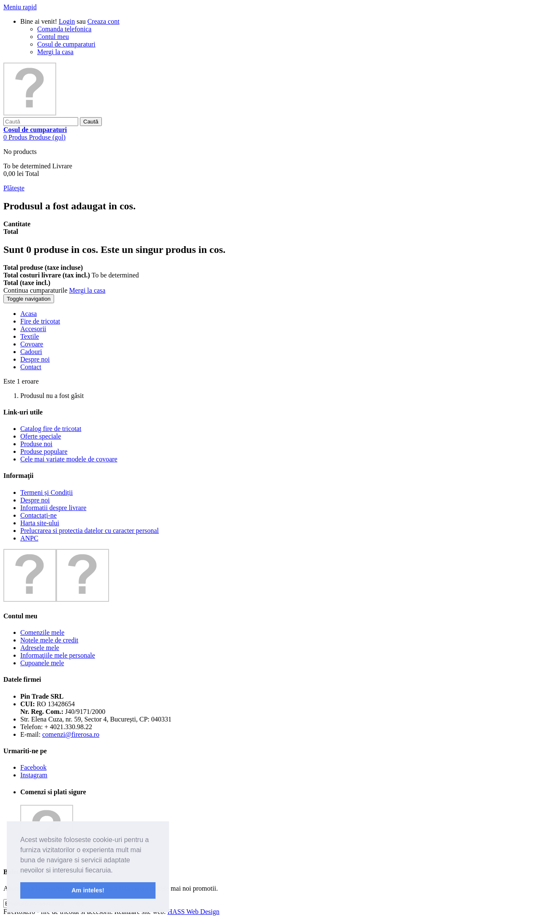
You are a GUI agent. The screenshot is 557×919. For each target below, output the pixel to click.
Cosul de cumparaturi (66, 44)
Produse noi (36, 443)
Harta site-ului (39, 523)
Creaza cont (103, 21)
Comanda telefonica (64, 29)
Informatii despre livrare (53, 507)
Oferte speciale (40, 436)
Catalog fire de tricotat (50, 428)
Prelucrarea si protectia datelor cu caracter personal (89, 530)
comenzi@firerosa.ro (70, 734)
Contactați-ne (38, 515)
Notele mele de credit (49, 640)
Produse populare (44, 451)
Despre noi (35, 500)
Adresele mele (39, 647)
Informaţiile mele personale (57, 655)
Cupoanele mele (42, 663)
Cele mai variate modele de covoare (68, 459)
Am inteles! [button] (87, 890)
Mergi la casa (55, 51)
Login (67, 21)
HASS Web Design (193, 911)
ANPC (29, 538)
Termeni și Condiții (46, 492)
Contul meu (53, 36)
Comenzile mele (42, 632)
